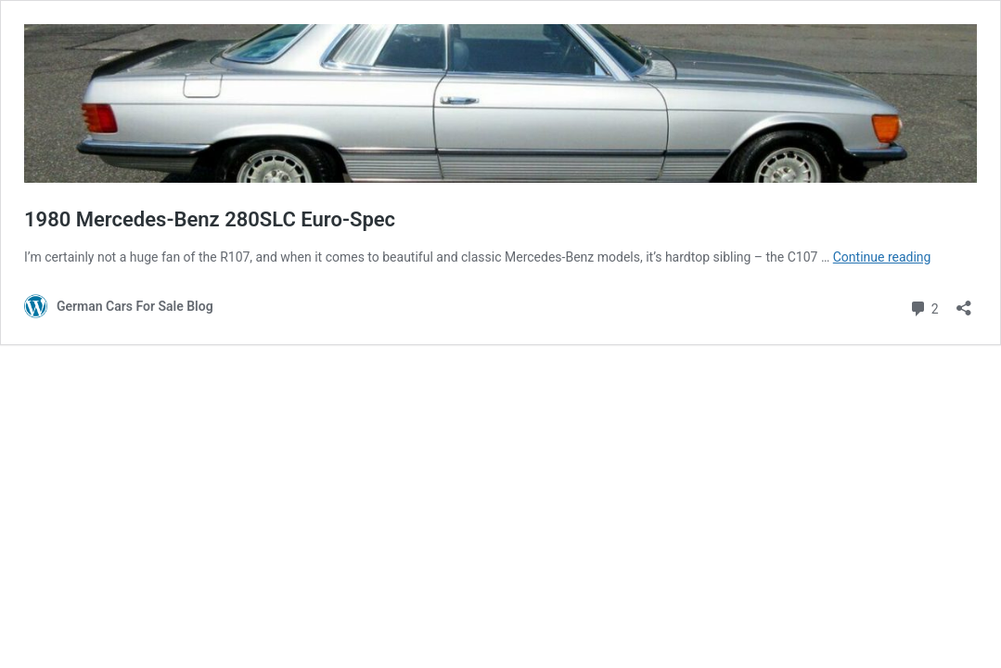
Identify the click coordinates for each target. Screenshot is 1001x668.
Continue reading (882, 257)
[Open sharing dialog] (964, 302)
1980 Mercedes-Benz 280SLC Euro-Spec (209, 219)
